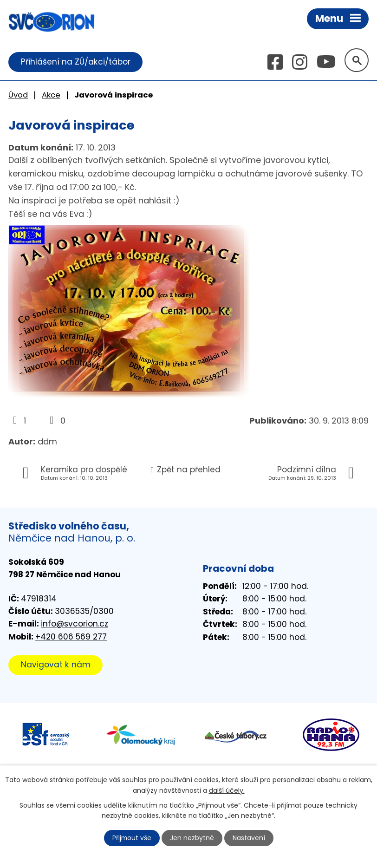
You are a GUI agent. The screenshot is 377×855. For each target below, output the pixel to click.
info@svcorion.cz (74, 624)
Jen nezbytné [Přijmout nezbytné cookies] (192, 837)
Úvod (18, 95)
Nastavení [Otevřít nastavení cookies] (249, 837)
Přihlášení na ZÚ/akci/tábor (75, 61)
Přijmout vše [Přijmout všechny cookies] (132, 837)
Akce (51, 95)
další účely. (227, 790)
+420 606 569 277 (71, 636)
